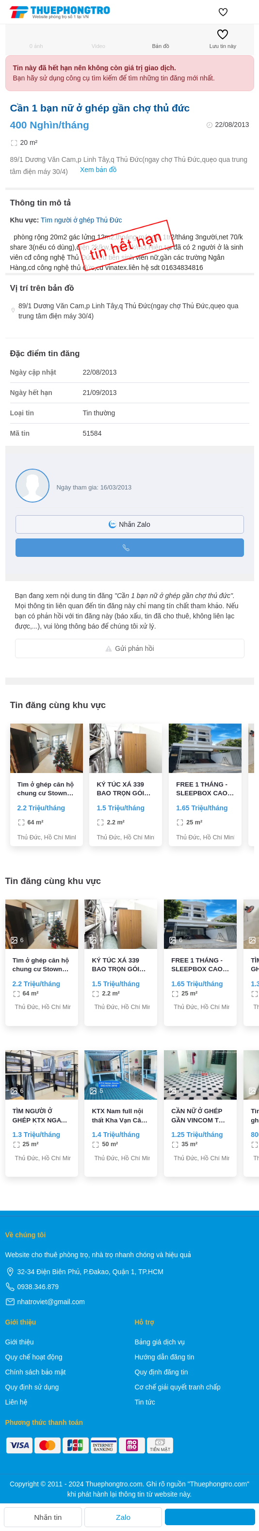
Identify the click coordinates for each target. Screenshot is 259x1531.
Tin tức (145, 1402)
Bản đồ (160, 39)
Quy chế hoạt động (34, 1357)
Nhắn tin (43, 1517)
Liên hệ (16, 1402)
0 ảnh (36, 39)
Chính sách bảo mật (35, 1372)
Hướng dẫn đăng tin (164, 1357)
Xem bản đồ (93, 170)
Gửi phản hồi (129, 648)
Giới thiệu (19, 1342)
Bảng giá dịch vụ (160, 1342)
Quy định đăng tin (161, 1372)
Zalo (123, 1517)
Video (98, 39)
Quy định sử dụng (32, 1387)
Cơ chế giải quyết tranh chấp (178, 1387)
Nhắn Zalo (129, 524)
